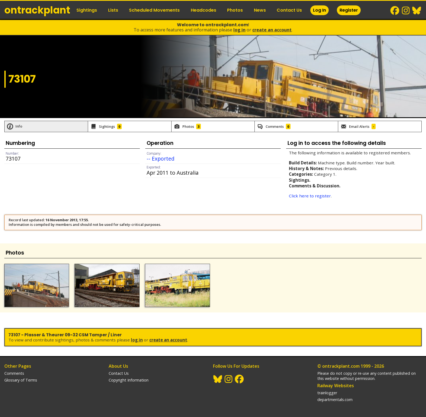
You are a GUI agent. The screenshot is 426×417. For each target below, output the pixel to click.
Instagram (406, 10)
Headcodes (203, 10)
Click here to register (310, 195)
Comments (14, 373)
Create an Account (272, 30)
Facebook (395, 10)
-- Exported (161, 158)
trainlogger (327, 392)
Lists (113, 10)
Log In (319, 10)
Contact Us (289, 10)
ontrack (37, 10)
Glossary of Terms (20, 380)
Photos (235, 10)
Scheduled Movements (154, 10)
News (260, 10)
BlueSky (417, 10)
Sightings (86, 10)
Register (349, 10)
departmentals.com (335, 399)
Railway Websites (335, 386)
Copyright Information (129, 380)
